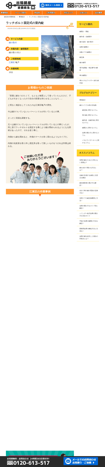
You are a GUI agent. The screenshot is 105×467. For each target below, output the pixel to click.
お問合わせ (12, 355)
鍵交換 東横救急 (9, 17)
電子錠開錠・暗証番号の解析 (88, 69)
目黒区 (83, 439)
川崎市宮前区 (73, 442)
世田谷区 (11, 435)
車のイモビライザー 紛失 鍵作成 (89, 82)
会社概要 (98, 13)
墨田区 (83, 431)
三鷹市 (53, 439)
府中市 (32, 439)
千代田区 (62, 435)
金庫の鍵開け (84, 47)
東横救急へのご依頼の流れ (17, 371)
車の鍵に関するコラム (90, 115)
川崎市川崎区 (22, 442)
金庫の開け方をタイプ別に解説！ (88, 207)
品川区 (42, 431)
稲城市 (42, 428)
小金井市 (21, 431)
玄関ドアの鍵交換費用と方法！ (88, 199)
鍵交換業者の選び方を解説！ (87, 184)
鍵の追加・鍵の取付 (86, 42)
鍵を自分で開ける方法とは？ (87, 169)
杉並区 (73, 431)
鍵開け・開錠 (84, 31)
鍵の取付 (13, 42)
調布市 (53, 435)
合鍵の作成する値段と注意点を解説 (88, 176)
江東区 (12, 62)
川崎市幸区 (32, 442)
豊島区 (73, 435)
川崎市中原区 (63, 442)
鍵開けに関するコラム (90, 128)
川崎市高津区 (42, 442)
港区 (62, 439)
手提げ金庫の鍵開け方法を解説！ (88, 222)
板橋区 (32, 428)
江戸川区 (52, 428)
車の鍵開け (83, 75)
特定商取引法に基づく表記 (17, 349)
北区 (83, 428)
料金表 (37, 13)
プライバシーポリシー (16, 345)
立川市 (32, 435)
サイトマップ (13, 352)
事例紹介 (22, 17)
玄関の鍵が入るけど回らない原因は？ (88, 161)
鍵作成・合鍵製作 (85, 36)
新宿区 (63, 431)
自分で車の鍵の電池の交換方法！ (88, 192)
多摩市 (42, 435)
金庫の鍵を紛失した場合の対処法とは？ (88, 237)
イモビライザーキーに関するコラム (90, 141)
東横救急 (11, 339)
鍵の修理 (82, 62)
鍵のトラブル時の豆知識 (87, 105)
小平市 (32, 431)
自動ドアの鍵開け (85, 52)
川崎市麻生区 (11, 442)
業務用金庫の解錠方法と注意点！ (88, 230)
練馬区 (22, 439)
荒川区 (22, 428)
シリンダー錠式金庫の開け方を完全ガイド (88, 214)
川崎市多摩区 (52, 442)
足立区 (11, 428)
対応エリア (68, 13)
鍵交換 (81, 57)
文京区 (42, 439)
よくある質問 (13, 374)
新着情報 (11, 383)
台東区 (22, 435)
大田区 (63, 428)
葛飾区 (73, 428)
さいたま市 (83, 442)
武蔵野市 (73, 439)
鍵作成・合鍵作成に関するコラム (90, 121)
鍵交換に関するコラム (90, 110)
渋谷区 (53, 431)
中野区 (83, 435)
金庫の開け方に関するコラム (90, 134)
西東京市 (11, 439)
